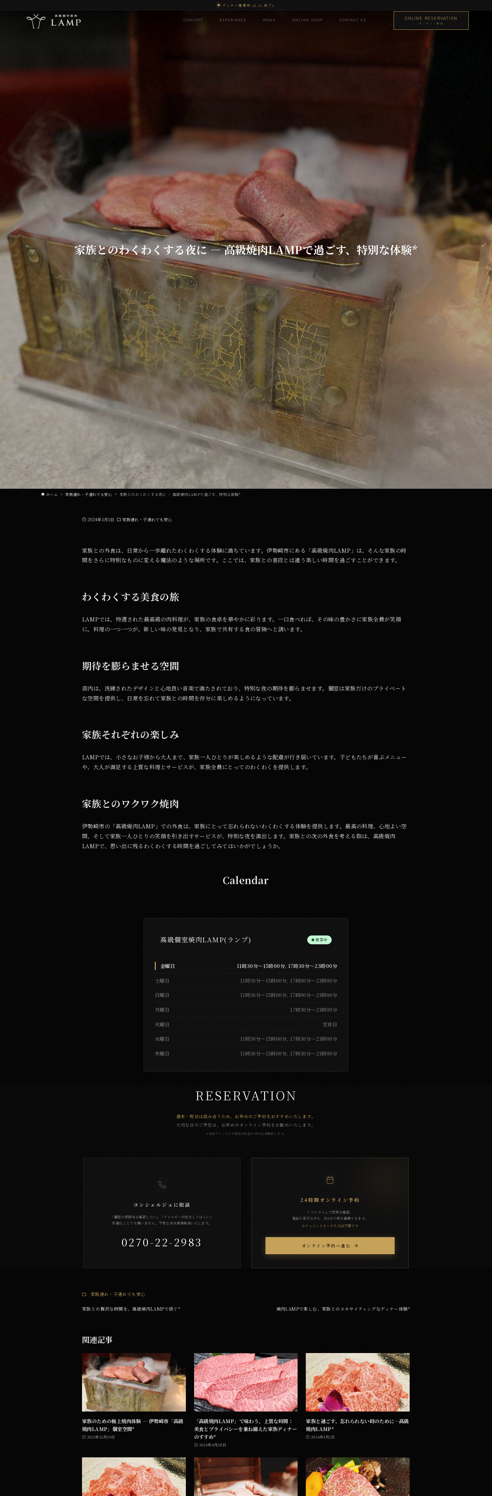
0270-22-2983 (162, 1241)
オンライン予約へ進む (330, 1245)
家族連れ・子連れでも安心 (147, 519)
